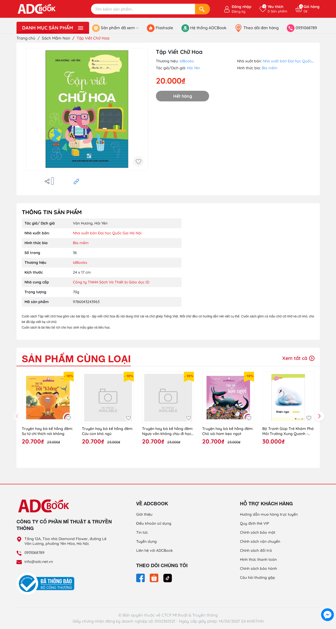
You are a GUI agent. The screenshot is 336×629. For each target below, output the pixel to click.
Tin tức (142, 532)
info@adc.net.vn (38, 561)
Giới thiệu (144, 514)
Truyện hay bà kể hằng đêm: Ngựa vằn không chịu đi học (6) (167, 431)
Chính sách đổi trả (256, 550)
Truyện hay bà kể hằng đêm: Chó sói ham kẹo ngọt (227, 431)
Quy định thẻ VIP (254, 523)
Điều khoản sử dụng (153, 523)
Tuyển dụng (146, 541)
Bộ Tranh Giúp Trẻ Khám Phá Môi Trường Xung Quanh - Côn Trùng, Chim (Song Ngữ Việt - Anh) (288, 431)
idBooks (187, 61)
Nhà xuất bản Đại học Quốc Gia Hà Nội (297, 61)
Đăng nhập (241, 6)
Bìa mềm (269, 68)
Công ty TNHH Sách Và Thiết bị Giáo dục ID (111, 282)
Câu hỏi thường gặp (257, 577)
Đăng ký (238, 11)
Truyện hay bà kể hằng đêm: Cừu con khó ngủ (107, 431)
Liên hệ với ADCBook (154, 550)
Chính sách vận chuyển (260, 541)
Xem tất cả (298, 358)
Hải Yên (193, 68)
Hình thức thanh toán (258, 559)
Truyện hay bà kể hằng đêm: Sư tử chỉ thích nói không (47, 431)
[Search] (202, 9)
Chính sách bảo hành (258, 568)
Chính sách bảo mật (257, 532)
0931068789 (34, 552)
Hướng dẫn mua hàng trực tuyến (269, 514)
